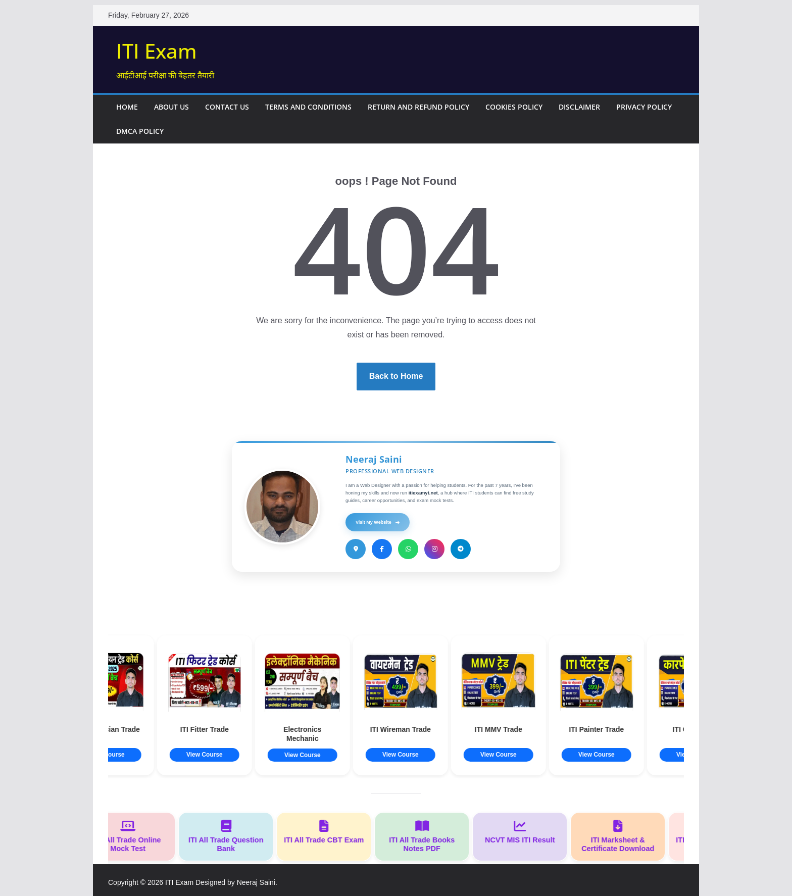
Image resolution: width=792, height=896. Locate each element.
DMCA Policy (140, 131)
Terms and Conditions (308, 107)
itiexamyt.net (423, 492)
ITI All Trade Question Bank (230, 836)
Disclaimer (579, 107)
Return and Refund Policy (418, 107)
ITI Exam (156, 51)
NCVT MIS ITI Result (524, 832)
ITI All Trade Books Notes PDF (426, 836)
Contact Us (227, 107)
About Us (171, 107)
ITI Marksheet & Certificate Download (622, 836)
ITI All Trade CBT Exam (328, 832)
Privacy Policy (644, 107)
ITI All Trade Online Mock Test (132, 836)
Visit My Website (378, 522)
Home (127, 107)
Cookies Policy (513, 107)
